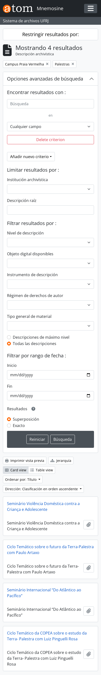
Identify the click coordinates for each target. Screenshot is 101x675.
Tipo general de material (29, 316)
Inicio (12, 365)
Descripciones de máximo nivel (41, 337)
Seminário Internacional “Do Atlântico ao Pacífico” (44, 592)
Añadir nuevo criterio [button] (29, 156)
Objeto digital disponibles (30, 254)
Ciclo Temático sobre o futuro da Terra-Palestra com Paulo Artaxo (50, 549)
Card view (15, 470)
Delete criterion (50, 139)
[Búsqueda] (50, 103)
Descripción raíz (21, 200)
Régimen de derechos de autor (35, 295)
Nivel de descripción (25, 233)
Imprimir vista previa (24, 460)
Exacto (19, 425)
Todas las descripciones (34, 343)
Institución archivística (27, 179)
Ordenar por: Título (21, 479)
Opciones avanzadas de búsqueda (45, 78)
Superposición (26, 419)
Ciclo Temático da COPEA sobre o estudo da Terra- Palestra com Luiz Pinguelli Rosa (47, 636)
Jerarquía (60, 460)
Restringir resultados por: (50, 34)
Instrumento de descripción (32, 274)
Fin (9, 386)
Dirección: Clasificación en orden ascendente (42, 489)
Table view (41, 470)
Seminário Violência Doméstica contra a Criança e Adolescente (43, 506)
